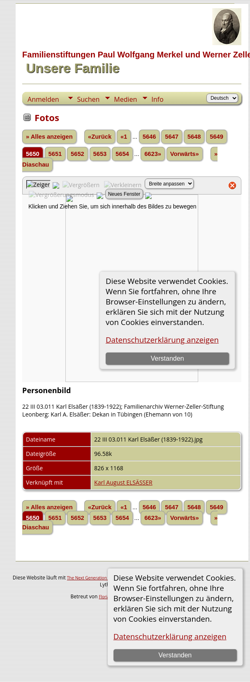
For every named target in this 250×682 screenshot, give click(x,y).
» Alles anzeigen (49, 136)
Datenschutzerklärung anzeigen (170, 636)
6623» (152, 154)
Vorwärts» (184, 154)
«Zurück (99, 136)
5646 (149, 136)
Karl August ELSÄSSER (123, 482)
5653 (100, 154)
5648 (194, 136)
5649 (216, 136)
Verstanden (175, 655)
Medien (125, 99)
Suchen (88, 99)
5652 (77, 154)
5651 (55, 154)
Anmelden (43, 99)
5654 (122, 154)
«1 (123, 136)
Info (157, 99)
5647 (171, 136)
